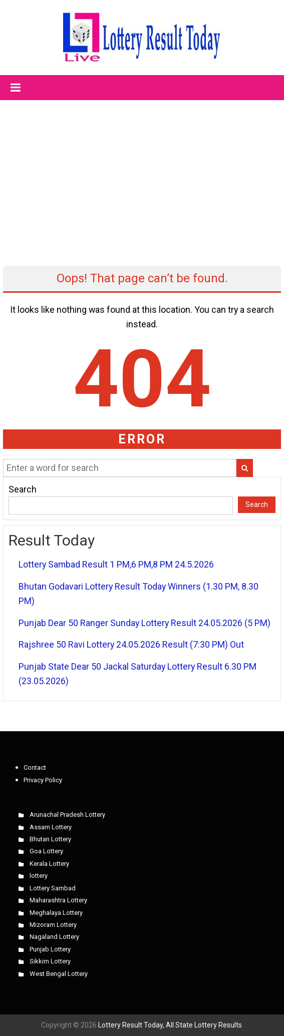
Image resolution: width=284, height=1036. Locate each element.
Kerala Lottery (49, 863)
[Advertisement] (142, 174)
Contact (35, 767)
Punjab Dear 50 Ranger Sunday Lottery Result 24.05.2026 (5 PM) (144, 623)
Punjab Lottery (50, 949)
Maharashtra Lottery (58, 900)
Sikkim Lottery (50, 961)
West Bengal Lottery (59, 973)
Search (23, 489)
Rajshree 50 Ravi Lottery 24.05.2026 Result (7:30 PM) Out (131, 644)
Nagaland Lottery (54, 936)
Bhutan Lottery (50, 839)
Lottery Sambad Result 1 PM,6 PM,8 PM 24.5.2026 (116, 564)
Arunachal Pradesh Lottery (67, 814)
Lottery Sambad (53, 888)
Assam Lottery (51, 827)
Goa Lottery (46, 851)
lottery (39, 875)
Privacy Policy (43, 780)
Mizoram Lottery (53, 924)
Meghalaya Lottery (56, 912)
